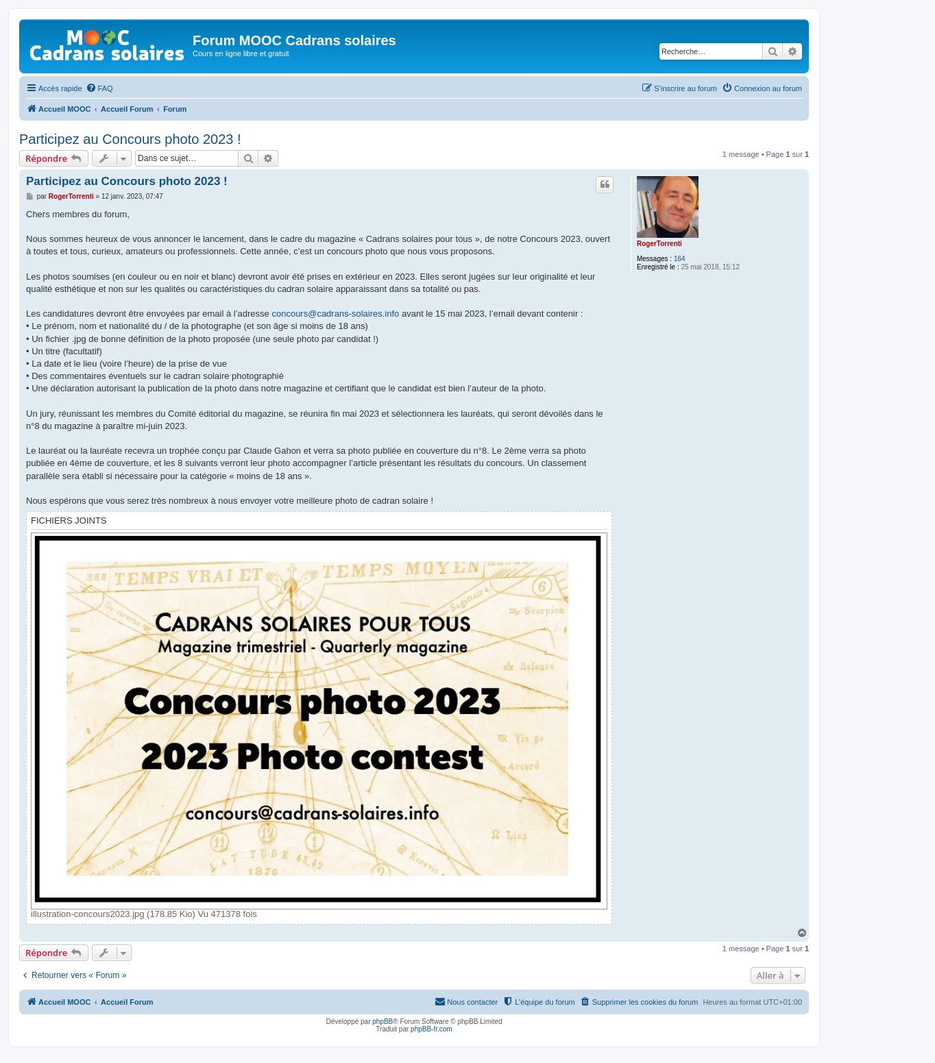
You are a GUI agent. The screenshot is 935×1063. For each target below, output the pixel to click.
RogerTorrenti (659, 243)
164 (679, 258)
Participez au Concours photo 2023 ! (130, 139)
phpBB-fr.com (431, 1029)
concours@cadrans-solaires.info (335, 313)
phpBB (382, 1021)
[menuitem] (99, 88)
